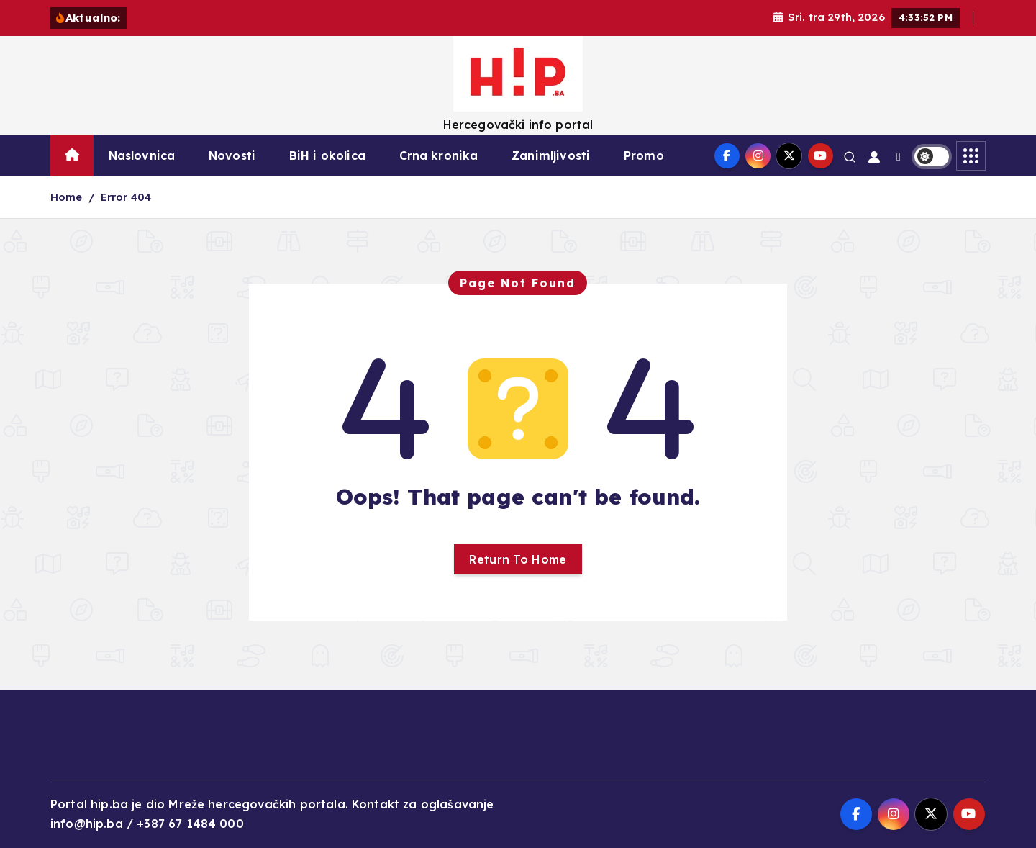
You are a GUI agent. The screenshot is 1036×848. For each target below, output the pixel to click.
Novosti (232, 155)
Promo (644, 155)
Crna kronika (438, 155)
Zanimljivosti (551, 155)
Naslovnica (142, 155)
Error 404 (126, 197)
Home (66, 197)
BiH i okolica (327, 155)
